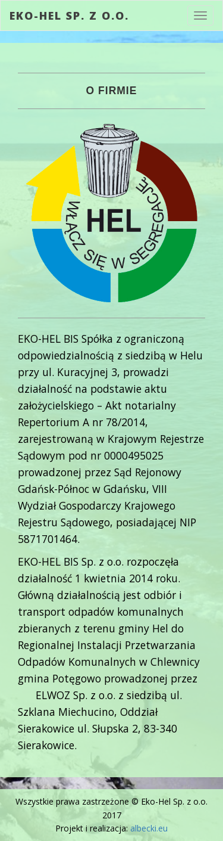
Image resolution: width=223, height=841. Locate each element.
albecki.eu (149, 828)
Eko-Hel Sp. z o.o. (69, 15)
